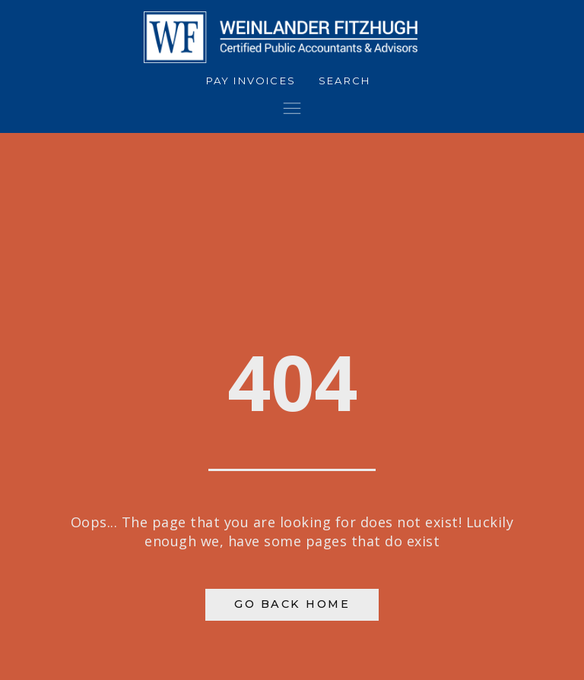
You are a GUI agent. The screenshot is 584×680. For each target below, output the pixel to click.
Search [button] (344, 80)
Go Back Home (292, 604)
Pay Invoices (251, 80)
